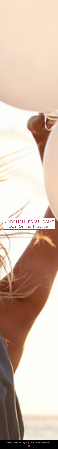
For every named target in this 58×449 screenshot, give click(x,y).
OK (29, 446)
